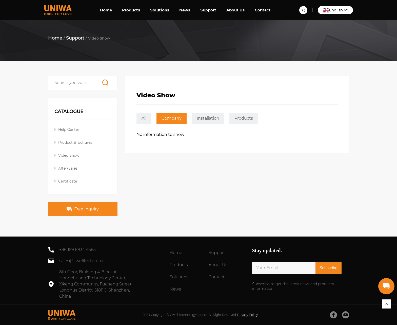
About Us (235, 10)
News (184, 10)
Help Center (68, 129)
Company (172, 118)
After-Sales (67, 168)
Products (131, 10)
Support (208, 10)
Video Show (68, 155)
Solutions (159, 10)
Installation (208, 118)
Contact (263, 10)
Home (106, 10)
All (144, 118)
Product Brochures (75, 142)
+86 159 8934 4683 (77, 249)
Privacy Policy (247, 315)
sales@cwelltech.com (81, 260)
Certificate (67, 181)
